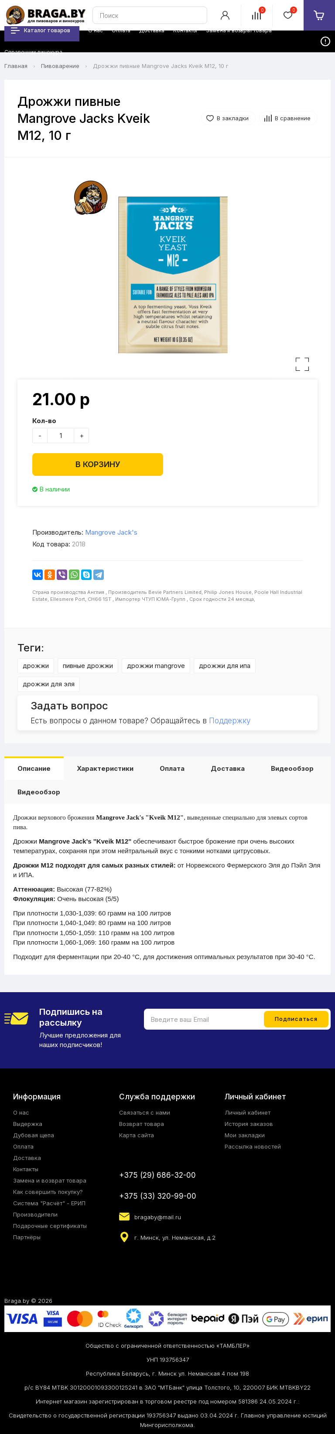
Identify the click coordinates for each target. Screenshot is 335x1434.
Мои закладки (245, 1135)
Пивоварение (60, 65)
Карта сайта (136, 1135)
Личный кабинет (247, 1112)
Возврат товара (141, 1124)
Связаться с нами (144, 1112)
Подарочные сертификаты (50, 1226)
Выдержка (27, 1124)
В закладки (233, 118)
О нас (21, 1112)
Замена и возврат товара (49, 1180)
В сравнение (293, 118)
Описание (34, 768)
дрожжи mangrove (156, 665)
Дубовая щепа (33, 1135)
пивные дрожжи (88, 665)
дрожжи (36, 665)
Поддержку (229, 720)
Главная (15, 65)
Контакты (25, 1169)
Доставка (228, 768)
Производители (35, 1214)
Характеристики (105, 768)
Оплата (172, 768)
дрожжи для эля (49, 684)
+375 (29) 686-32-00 (157, 1175)
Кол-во (44, 421)
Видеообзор (292, 768)
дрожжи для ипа (224, 665)
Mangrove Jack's (111, 532)
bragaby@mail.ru (157, 1217)
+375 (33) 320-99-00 (157, 1196)
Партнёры (27, 1237)
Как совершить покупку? (48, 1192)
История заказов (249, 1124)
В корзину (97, 464)
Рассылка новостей (253, 1146)
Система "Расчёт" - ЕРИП (49, 1203)
